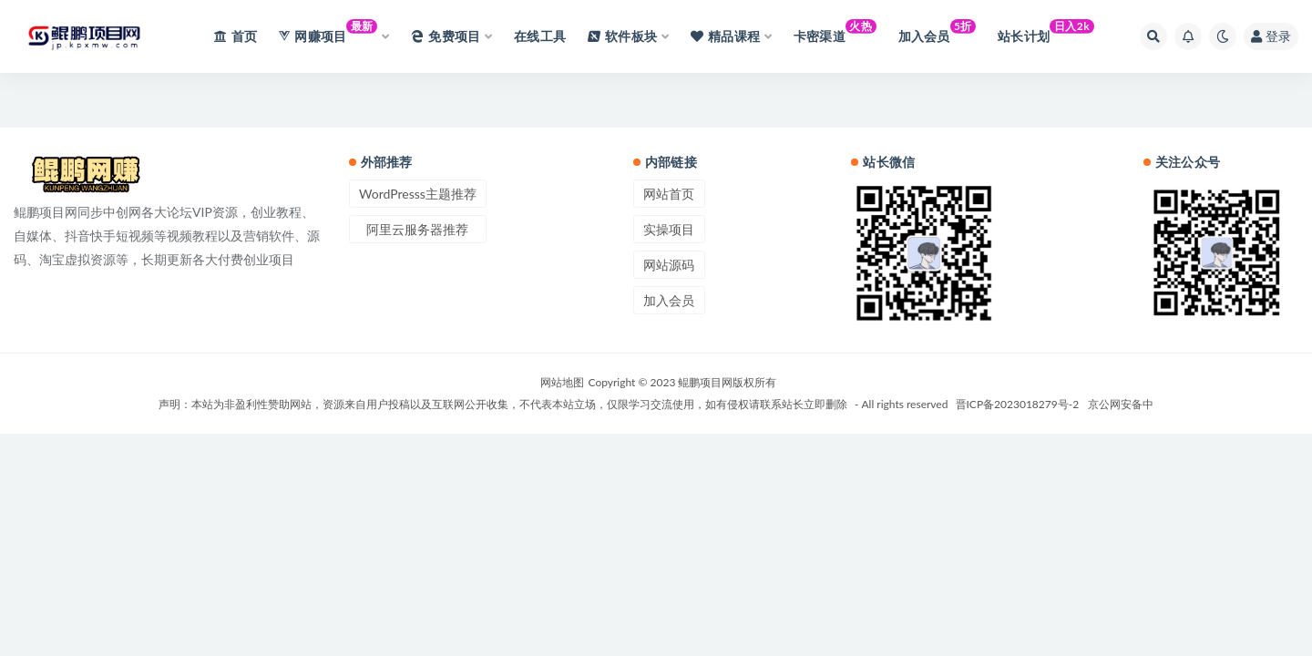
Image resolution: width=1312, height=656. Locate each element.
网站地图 (562, 382)
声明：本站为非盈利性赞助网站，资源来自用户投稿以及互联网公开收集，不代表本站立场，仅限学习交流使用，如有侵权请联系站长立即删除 (503, 404)
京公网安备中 (1120, 404)
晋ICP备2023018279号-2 (1018, 404)
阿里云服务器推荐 (417, 229)
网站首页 (668, 193)
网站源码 (668, 264)
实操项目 (668, 229)
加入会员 (668, 300)
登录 (1271, 36)
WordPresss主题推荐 (418, 193)
